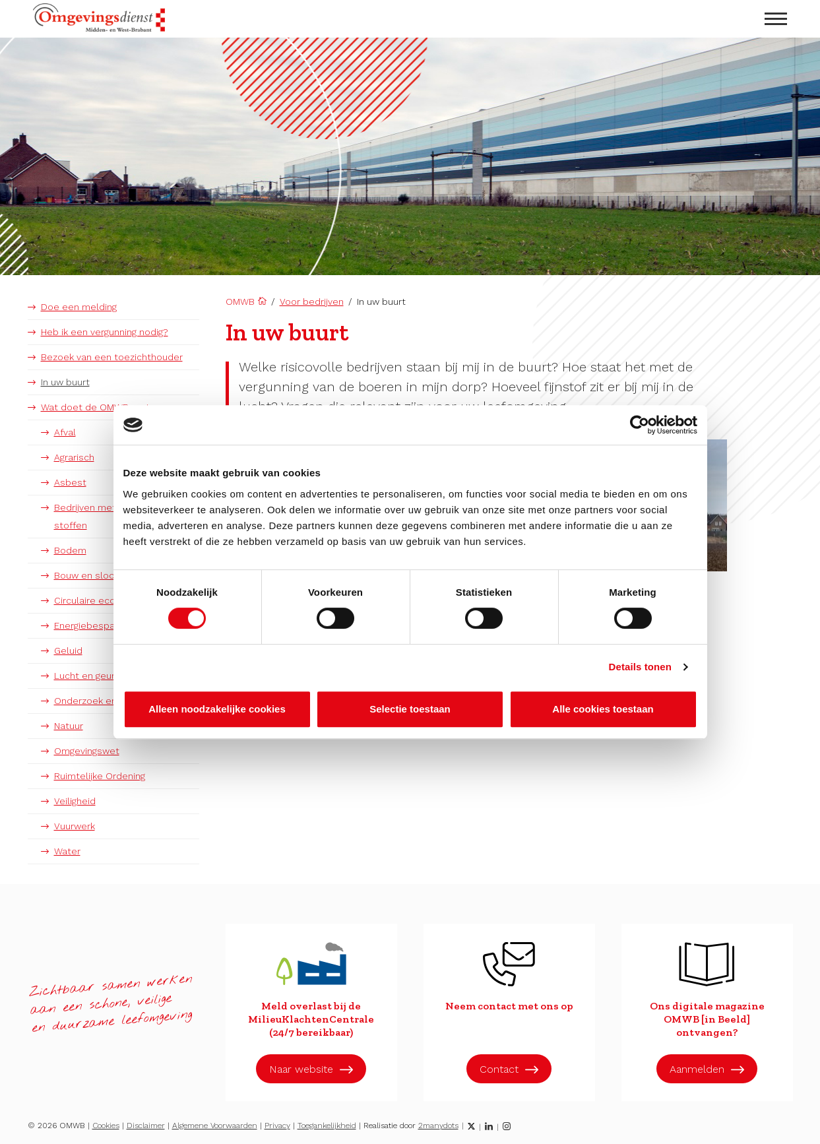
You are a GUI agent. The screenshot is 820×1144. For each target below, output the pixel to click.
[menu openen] (776, 19)
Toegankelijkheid (327, 1125)
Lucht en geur (84, 675)
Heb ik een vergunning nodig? (104, 332)
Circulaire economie (98, 600)
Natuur (68, 725)
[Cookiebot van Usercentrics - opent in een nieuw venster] (639, 425)
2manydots (438, 1125)
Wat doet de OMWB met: (96, 407)
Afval (65, 432)
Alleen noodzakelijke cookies (217, 709)
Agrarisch (74, 457)
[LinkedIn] (489, 1126)
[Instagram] (507, 1126)
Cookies (105, 1125)
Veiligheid (75, 801)
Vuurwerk (74, 826)
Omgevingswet (86, 751)
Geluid (68, 650)
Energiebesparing (92, 625)
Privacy (277, 1125)
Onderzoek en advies (101, 700)
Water (67, 851)
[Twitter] (471, 1126)
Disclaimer (146, 1125)
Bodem (70, 550)
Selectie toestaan (410, 709)
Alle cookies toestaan (602, 709)
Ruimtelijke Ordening (99, 776)
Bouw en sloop (87, 575)
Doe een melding (79, 307)
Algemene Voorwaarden (214, 1125)
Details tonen (640, 666)
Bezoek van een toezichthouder (112, 357)
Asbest (70, 482)
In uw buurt (65, 382)
